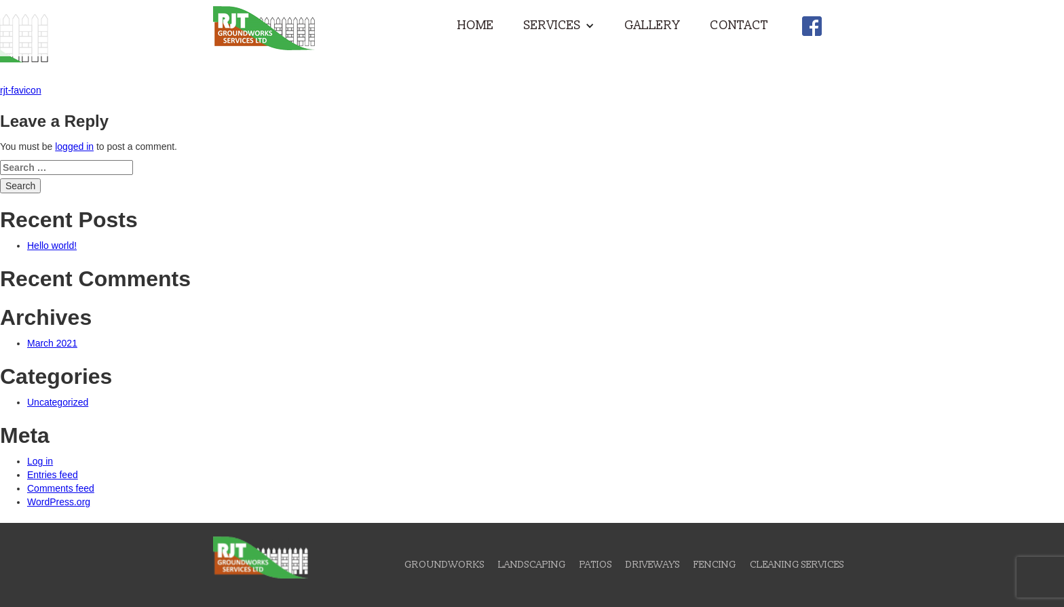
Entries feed (52, 474)
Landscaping (532, 564)
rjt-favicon (20, 90)
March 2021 (52, 343)
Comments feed (60, 488)
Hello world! (52, 245)
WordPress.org (58, 501)
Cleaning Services (797, 564)
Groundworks (444, 564)
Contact (739, 25)
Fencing (715, 564)
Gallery (652, 25)
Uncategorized (57, 402)
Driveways (653, 564)
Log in (40, 461)
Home (475, 25)
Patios (596, 564)
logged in (74, 146)
